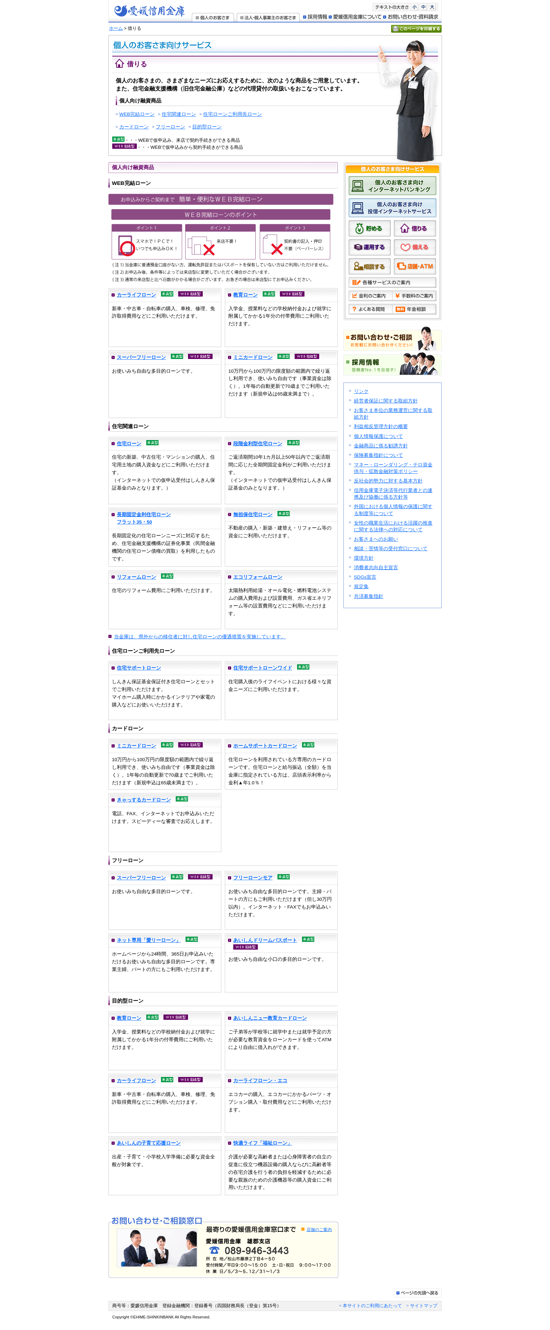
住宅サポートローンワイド (262, 668)
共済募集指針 (368, 596)
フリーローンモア (253, 877)
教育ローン (245, 295)
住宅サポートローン (139, 668)
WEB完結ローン (137, 114)
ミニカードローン (253, 357)
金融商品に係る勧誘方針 (381, 445)
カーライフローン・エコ (260, 1080)
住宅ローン (129, 443)
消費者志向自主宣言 (376, 567)
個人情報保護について (378, 436)
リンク (361, 391)
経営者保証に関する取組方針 (386, 401)
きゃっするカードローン (144, 800)
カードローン (134, 126)
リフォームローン (136, 577)
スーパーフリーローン (141, 357)
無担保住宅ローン (253, 514)
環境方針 (364, 558)
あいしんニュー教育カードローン (270, 1018)
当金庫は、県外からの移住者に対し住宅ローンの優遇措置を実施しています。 (200, 636)
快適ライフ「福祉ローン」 (262, 1143)
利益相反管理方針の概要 (381, 426)
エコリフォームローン (257, 577)
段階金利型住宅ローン (257, 443)
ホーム (116, 28)
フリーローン (170, 126)
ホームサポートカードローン (265, 746)
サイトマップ (423, 1305)
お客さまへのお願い (376, 539)
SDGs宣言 (365, 577)
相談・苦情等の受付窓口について (391, 548)
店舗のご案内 (319, 1229)
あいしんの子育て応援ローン (149, 1143)
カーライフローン (136, 295)
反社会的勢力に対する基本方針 (388, 481)
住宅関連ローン (179, 114)
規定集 (361, 586)
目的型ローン (207, 126)
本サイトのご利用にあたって (372, 1305)
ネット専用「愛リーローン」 (149, 940)
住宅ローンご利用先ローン (232, 114)
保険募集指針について (378, 455)
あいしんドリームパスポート (265, 940)
